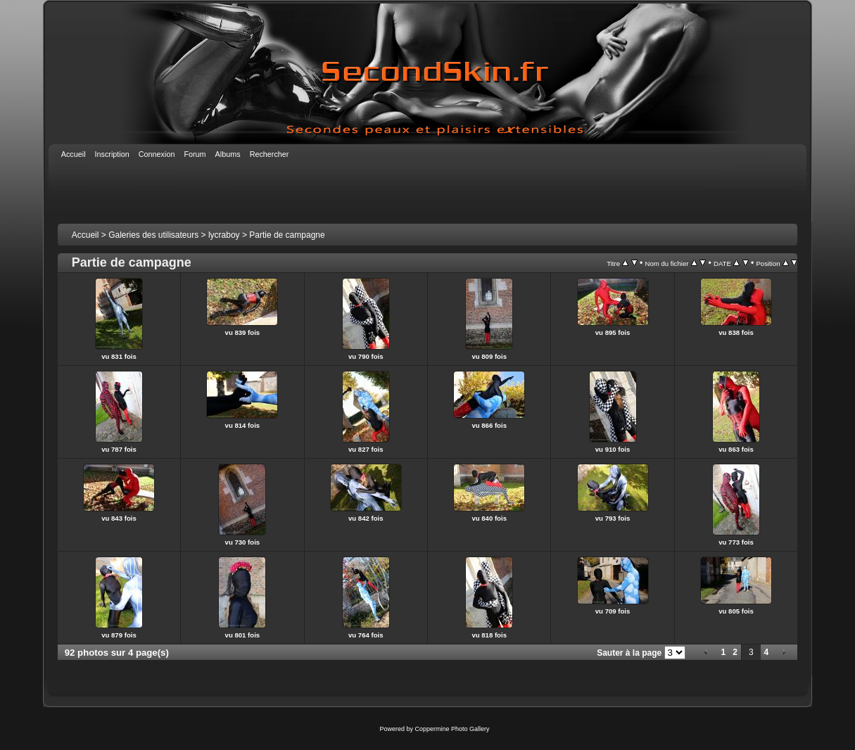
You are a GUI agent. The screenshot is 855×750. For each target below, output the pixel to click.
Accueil (85, 235)
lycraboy (224, 235)
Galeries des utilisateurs (153, 235)
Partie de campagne (286, 235)
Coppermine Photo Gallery (451, 728)
